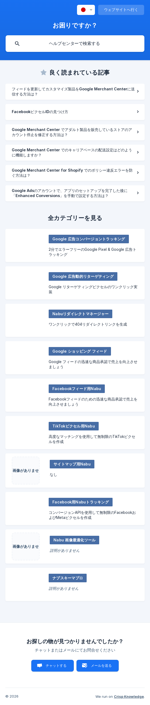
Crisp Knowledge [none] (129, 696)
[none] (86, 10)
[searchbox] (75, 43)
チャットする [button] (56, 665)
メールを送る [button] (101, 665)
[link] (75, 92)
